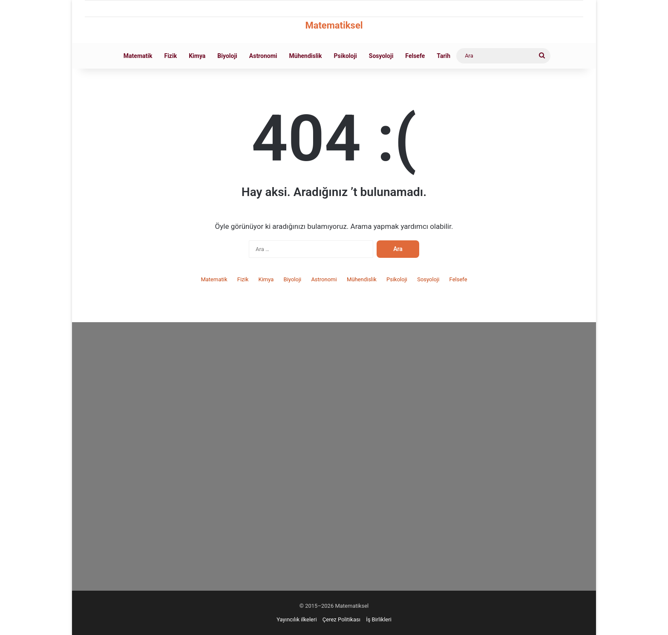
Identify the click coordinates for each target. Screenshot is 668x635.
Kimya (197, 55)
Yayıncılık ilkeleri (296, 619)
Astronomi (263, 55)
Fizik (170, 55)
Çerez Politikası (341, 619)
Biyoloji (227, 55)
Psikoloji (345, 55)
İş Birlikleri (379, 619)
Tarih (443, 55)
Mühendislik (305, 55)
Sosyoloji (381, 55)
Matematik (138, 55)
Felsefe (415, 55)
